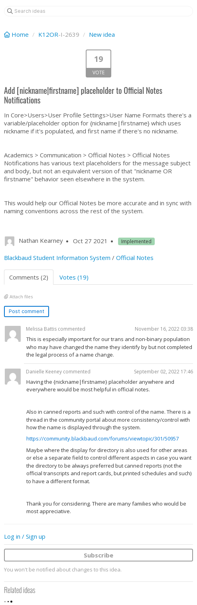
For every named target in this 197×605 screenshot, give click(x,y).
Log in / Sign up (24, 536)
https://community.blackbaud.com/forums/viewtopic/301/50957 (102, 438)
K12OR (48, 34)
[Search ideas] (98, 11)
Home (17, 34)
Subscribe (98, 555)
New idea (102, 34)
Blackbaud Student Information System (57, 258)
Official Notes (135, 258)
